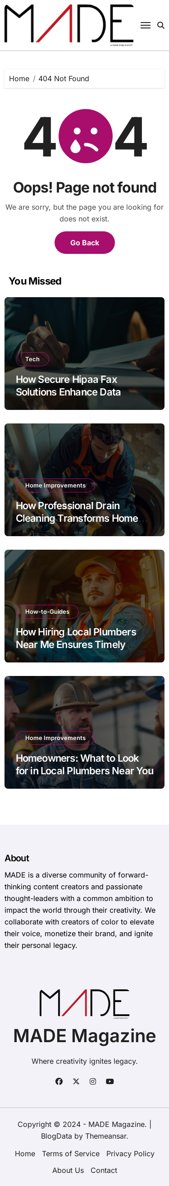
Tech (32, 359)
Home (25, 1153)
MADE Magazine (84, 1036)
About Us (68, 1170)
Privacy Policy (130, 1153)
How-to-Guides (47, 611)
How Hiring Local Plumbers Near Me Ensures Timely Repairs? (76, 644)
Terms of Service (71, 1153)
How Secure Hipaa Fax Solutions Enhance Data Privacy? (68, 392)
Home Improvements (55, 485)
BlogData (56, 1135)
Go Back (84, 242)
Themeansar (105, 1135)
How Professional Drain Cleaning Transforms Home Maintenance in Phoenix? (77, 518)
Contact (104, 1170)
